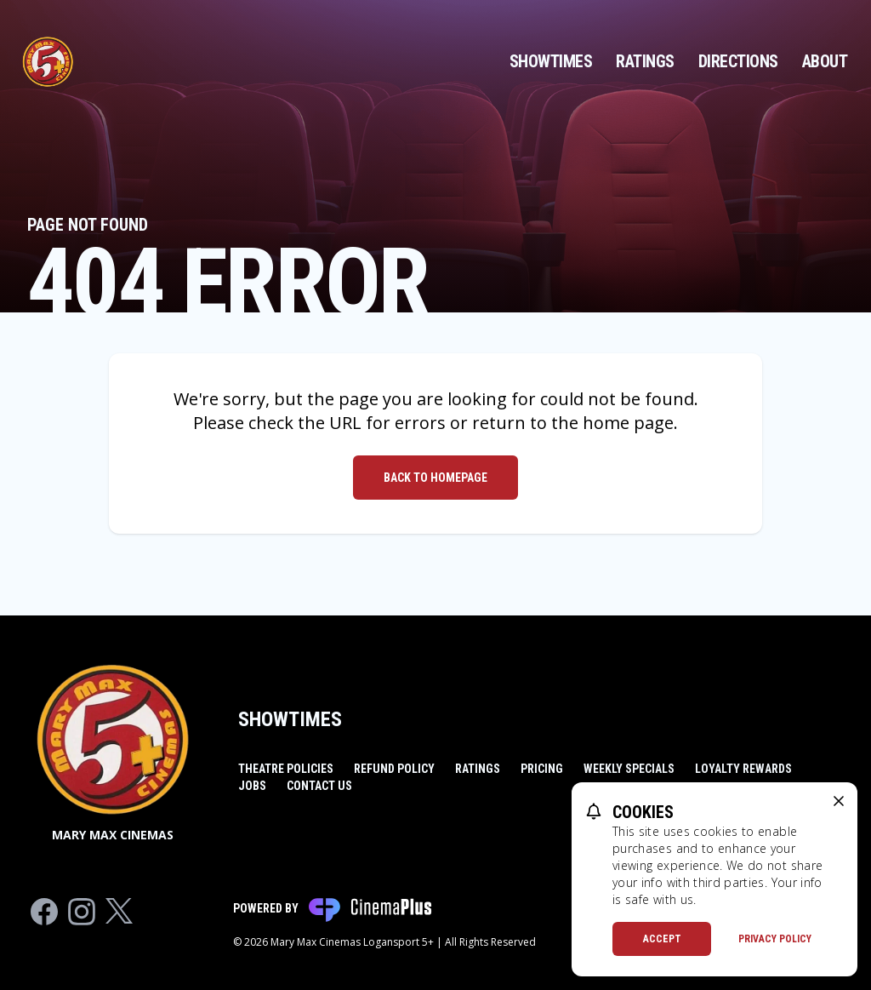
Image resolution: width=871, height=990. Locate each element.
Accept (662, 939)
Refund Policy (394, 768)
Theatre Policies (285, 768)
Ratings (645, 61)
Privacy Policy (774, 939)
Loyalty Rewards (743, 768)
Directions (738, 61)
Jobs (252, 786)
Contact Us (319, 786)
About (825, 61)
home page (628, 422)
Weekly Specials (629, 768)
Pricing (542, 768)
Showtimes (551, 61)
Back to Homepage (435, 477)
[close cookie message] (838, 801)
